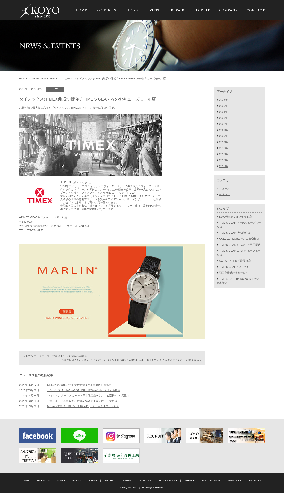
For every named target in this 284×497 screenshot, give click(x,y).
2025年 (223, 105)
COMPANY (228, 10)
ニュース (67, 78)
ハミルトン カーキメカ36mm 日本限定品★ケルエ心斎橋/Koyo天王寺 (88, 399)
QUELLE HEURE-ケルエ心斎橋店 (239, 238)
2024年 (223, 111)
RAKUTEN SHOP (211, 484)
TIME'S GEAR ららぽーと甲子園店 (240, 244)
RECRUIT (202, 10)
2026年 (223, 99)
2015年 (223, 166)
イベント (224, 194)
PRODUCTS (106, 10)
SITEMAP (190, 484)
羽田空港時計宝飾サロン (233, 272)
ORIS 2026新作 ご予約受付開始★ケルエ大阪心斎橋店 (79, 389)
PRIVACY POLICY (168, 484)
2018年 (223, 148)
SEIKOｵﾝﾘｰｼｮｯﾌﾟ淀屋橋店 (235, 260)
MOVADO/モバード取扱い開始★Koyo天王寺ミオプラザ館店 (83, 410)
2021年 (223, 130)
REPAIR (177, 10)
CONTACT (256, 10)
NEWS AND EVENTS (44, 78)
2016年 (223, 160)
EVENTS (154, 10)
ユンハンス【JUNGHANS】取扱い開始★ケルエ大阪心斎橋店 (84, 394)
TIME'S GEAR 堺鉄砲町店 (234, 232)
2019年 (223, 142)
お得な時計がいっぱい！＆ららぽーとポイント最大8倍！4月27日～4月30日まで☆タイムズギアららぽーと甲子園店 (130, 364)
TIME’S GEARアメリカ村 (234, 266)
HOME (81, 10)
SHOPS (132, 10)
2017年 (223, 154)
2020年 (223, 135)
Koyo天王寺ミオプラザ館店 (235, 216)
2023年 (223, 118)
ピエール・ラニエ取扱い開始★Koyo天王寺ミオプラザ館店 (82, 405)
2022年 (223, 123)
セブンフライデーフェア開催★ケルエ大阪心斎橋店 (56, 360)
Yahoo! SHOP (235, 484)
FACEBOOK (255, 484)
